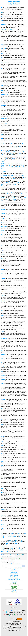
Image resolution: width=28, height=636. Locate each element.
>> (19, 5)
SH (15, 568)
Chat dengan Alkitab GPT (15, 558)
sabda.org (17, 630)
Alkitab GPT (12, 562)
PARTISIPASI (13, 619)
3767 (11, 143)
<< (9, 5)
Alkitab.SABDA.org (14, 583)
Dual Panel (14, 591)
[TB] (13, 3)
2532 (20, 146)
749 (22, 143)
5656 (2, 178)
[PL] (16, 3)
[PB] (19, 3)
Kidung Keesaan (14, 575)
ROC (21, 568)
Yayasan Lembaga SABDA (18, 610)
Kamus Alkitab (14, 572)
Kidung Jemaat (14, 576)
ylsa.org (12, 630)
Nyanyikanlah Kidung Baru (14, 578)
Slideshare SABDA (14, 616)
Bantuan (14, 590)
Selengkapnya (18, 612)
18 (15, 5)
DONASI (19, 619)
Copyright (14, 582)
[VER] (9, 3)
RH (18, 568)
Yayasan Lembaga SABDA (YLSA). (14, 623)
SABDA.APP (14, 586)
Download (14, 569)
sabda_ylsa (6, 610)
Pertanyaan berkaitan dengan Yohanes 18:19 (13, 554)
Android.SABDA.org (14, 585)
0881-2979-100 (9, 628)
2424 (14, 145)
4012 (22, 145)
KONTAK (8, 619)
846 (14, 146)
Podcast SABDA (19, 614)
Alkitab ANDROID (14, 571)
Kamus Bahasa (14, 574)
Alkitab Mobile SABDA (14, 1)
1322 (12, 148)
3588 (12, 175)
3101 (11, 146)
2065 (7, 145)
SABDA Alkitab (8, 614)
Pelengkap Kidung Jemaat (14, 579)
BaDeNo (14, 587)
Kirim (16, 556)
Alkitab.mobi (14, 581)
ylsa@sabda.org (20, 628)
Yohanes (12, 5)
